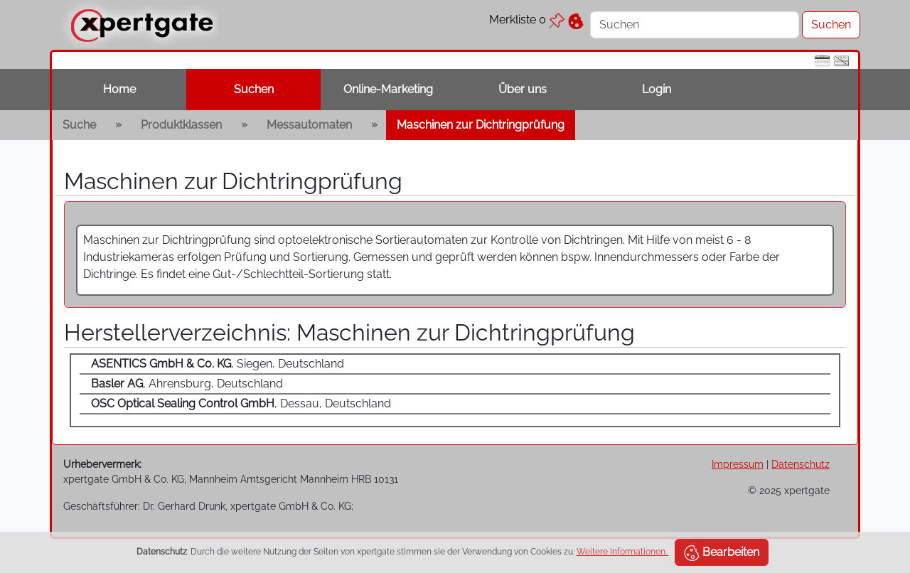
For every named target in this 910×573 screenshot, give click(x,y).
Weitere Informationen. (623, 552)
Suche (79, 125)
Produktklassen (181, 125)
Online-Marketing (388, 89)
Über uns (522, 89)
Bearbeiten (721, 553)
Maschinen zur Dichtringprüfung (480, 125)
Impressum (738, 464)
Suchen (254, 89)
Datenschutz (800, 464)
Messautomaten (309, 125)
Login (656, 89)
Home (119, 89)
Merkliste (526, 19)
